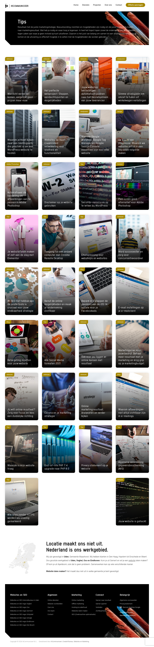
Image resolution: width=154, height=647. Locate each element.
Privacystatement (126, 604)
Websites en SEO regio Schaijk (21, 618)
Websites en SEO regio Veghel (21, 604)
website (132, 560)
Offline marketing (78, 604)
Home (76, 5)
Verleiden (99, 607)
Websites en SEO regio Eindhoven (22, 621)
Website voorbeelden (55, 604)
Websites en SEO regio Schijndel (21, 614)
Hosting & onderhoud (79, 607)
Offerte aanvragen (135, 5)
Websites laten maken (79, 611)
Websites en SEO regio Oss (19, 607)
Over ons (108, 5)
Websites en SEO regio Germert (21, 611)
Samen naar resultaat (103, 600)
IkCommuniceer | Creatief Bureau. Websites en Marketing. (70, 641)
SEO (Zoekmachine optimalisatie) (84, 614)
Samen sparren (101, 604)
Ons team (51, 611)
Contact (119, 5)
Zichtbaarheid (101, 611)
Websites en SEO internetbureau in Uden (24, 600)
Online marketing (78, 600)
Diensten (85, 5)
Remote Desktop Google (130, 607)
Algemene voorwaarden (128, 600)
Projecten (97, 5)
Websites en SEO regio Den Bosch (22, 625)
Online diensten (53, 600)
